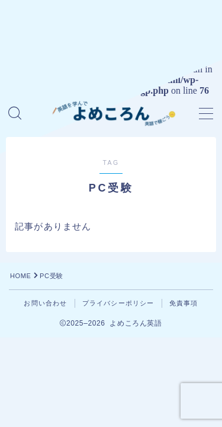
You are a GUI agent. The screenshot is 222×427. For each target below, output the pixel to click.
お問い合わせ (45, 303)
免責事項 (183, 303)
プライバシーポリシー (118, 303)
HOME (20, 275)
